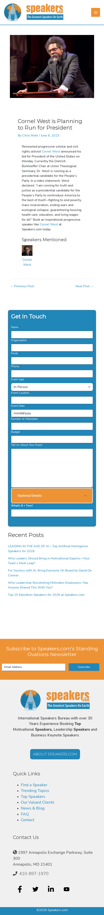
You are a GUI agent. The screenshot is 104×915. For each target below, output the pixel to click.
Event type (17, 379)
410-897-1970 (34, 874)
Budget (16, 432)
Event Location (21, 393)
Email (15, 353)
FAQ (25, 814)
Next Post (84, 286)
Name (15, 327)
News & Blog (33, 808)
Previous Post (22, 286)
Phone (16, 366)
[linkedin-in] (51, 889)
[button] (52, 495)
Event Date (19, 406)
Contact (27, 820)
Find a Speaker (34, 785)
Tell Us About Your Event (26, 445)
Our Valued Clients (37, 802)
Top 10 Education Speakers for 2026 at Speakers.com (46, 594)
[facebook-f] (20, 889)
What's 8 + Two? (23, 505)
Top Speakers (33, 796)
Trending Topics (35, 790)
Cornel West (51, 151)
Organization (20, 340)
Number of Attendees (25, 419)
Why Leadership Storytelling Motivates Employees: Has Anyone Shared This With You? (48, 585)
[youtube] (67, 889)
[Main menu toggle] (95, 12)
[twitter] (35, 889)
